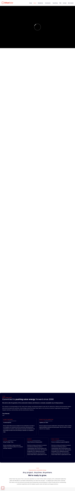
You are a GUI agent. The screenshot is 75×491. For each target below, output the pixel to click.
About (35, 3)
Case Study (55, 3)
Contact (64, 3)
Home (30, 3)
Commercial (47, 3)
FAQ (60, 3)
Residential (40, 3)
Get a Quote (70, 3)
